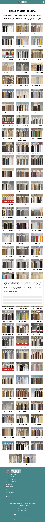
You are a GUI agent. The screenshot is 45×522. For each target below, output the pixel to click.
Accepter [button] (22, 296)
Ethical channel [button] (22, 510)
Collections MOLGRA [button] (11, 481)
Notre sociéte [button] (9, 486)
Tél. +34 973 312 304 (10, 492)
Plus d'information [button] (13, 291)
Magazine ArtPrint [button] (11, 479)
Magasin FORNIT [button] (10, 476)
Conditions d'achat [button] (23, 508)
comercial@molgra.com (11, 493)
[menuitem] (22, 474)
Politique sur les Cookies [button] (22, 505)
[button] (22, 2)
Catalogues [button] (9, 484)
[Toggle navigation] (43, 2)
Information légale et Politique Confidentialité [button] (22, 503)
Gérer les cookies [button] (22, 303)
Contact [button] (8, 489)
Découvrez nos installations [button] (22, 515)
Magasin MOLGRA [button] (11, 474)
